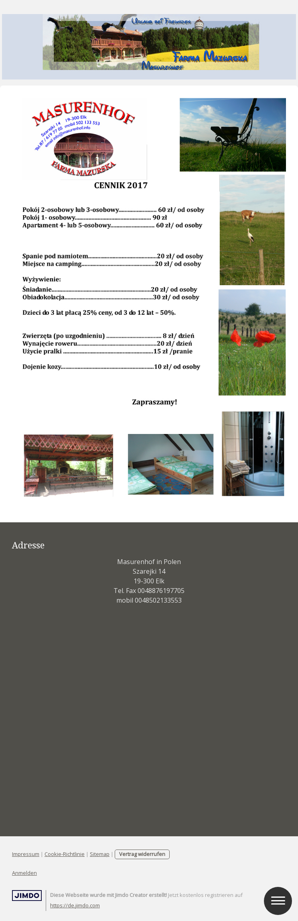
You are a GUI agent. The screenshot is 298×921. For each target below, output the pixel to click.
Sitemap (99, 854)
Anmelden (24, 872)
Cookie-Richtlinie (65, 854)
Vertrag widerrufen (142, 854)
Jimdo (27, 895)
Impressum (25, 854)
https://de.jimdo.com (75, 905)
